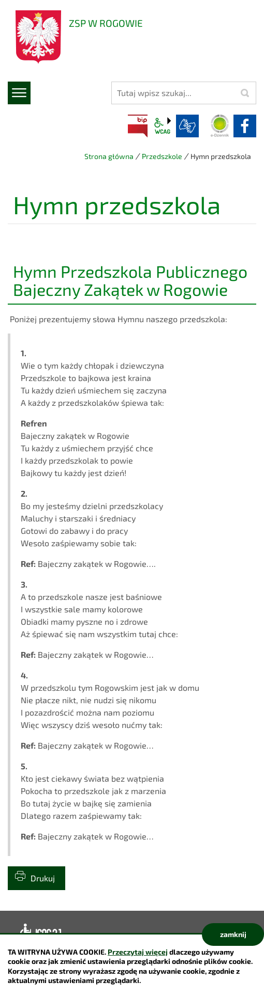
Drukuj (43, 878)
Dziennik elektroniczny (220, 126)
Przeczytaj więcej (138, 951)
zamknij (233, 934)
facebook (244, 126)
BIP (137, 126)
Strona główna (109, 156)
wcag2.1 (162, 126)
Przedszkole (162, 156)
